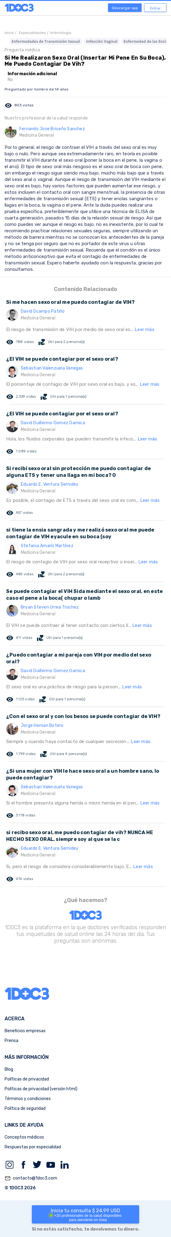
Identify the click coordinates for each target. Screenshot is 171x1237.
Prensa (11, 1040)
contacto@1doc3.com (31, 1178)
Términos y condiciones (28, 1098)
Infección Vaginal (101, 41)
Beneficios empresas (25, 1030)
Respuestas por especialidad (33, 1147)
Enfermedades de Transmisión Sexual (46, 41)
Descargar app (125, 8)
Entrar (155, 8)
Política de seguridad (25, 1108)
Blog (9, 1069)
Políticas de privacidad (27, 1079)
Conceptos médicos (24, 1137)
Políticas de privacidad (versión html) (41, 1089)
